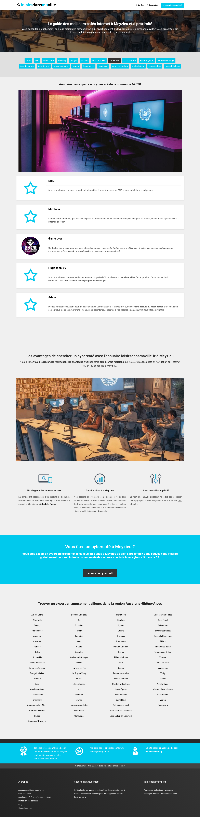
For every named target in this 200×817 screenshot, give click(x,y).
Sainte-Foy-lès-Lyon (121, 684)
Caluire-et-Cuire (37, 689)
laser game (88, 66)
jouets (76, 66)
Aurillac (37, 647)
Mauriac (79, 695)
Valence (162, 657)
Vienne (163, 679)
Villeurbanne (162, 695)
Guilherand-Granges (79, 657)
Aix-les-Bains (37, 615)
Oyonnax (121, 636)
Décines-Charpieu (79, 615)
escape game (146, 60)
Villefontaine (163, 684)
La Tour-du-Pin (79, 668)
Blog (20, 804)
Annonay (37, 636)
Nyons (121, 625)
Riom (121, 663)
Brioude (37, 679)
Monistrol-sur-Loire (79, 705)
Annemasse (37, 631)
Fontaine (79, 636)
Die (79, 620)
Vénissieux (163, 668)
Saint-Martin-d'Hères (163, 615)
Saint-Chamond (121, 679)
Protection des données (28, 801)
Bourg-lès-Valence (37, 668)
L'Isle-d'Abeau (79, 684)
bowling (62, 60)
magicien (103, 66)
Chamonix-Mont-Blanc (37, 705)
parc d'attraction (120, 66)
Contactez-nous (25, 808)
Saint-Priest (163, 620)
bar (37, 60)
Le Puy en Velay (79, 673)
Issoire (79, 663)
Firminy (79, 631)
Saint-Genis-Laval (121, 705)
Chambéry (37, 700)
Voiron (163, 700)
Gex (79, 641)
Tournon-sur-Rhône (162, 652)
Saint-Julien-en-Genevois (121, 716)
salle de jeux (138, 66)
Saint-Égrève (120, 689)
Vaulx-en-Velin (163, 663)
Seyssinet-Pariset (163, 631)
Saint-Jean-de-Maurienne (121, 710)
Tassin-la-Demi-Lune (163, 636)
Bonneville (37, 657)
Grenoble (79, 652)
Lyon (79, 689)
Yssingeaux (163, 705)
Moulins (121, 620)
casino (84, 60)
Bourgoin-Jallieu (37, 673)
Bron (37, 684)
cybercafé (114, 60)
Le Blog (140, 5)
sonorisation (155, 66)
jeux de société (61, 66)
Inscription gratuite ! (172, 5)
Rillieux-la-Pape (121, 657)
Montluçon (121, 615)
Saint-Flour (121, 700)
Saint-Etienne (121, 695)
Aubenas (37, 641)
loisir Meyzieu (80, 797)
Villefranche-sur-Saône (163, 689)
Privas (121, 652)
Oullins (121, 631)
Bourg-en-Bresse (37, 663)
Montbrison (79, 710)
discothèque (130, 60)
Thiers (163, 641)
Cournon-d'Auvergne (37, 721)
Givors (79, 647)
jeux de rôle (43, 66)
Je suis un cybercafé (100, 573)
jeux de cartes (27, 66)
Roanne (121, 668)
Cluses (37, 716)
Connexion (152, 5)
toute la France (49, 504)
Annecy (37, 625)
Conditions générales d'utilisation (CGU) (35, 797)
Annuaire (22, 790)
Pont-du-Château (120, 647)
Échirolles (79, 625)
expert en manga (166, 60)
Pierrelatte (120, 641)
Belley (37, 652)
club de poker (98, 60)
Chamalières (37, 695)
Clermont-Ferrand (37, 710)
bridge (73, 60)
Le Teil (79, 679)
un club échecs (172, 66)
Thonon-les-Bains (163, 647)
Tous (28, 60)
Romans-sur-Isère (121, 673)
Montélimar (79, 716)
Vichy (162, 673)
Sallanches (163, 625)
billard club (48, 60)
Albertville (37, 620)
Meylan (79, 700)
